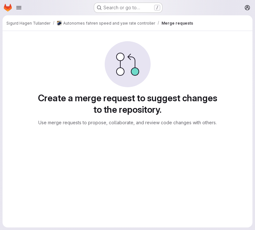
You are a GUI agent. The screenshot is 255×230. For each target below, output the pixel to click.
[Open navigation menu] (19, 8)
